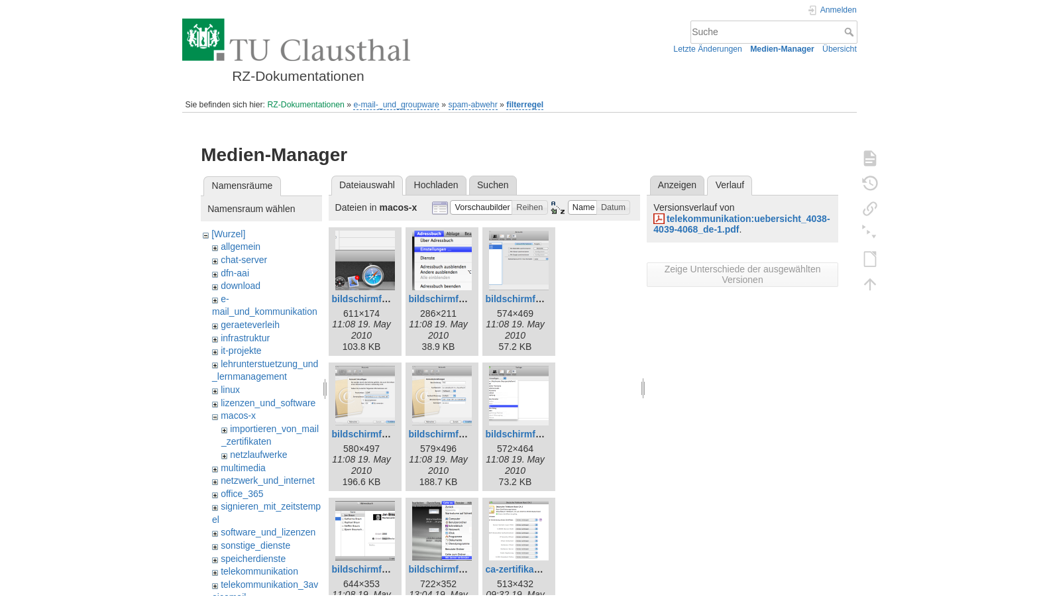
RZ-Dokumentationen (305, 104)
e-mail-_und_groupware (396, 104)
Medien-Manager (782, 49)
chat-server (244, 259)
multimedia (243, 468)
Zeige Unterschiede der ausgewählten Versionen (743, 274)
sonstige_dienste (255, 545)
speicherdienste (253, 558)
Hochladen (436, 185)
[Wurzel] (228, 234)
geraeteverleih (250, 324)
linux (230, 389)
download (240, 285)
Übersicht (839, 49)
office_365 (242, 493)
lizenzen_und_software (268, 403)
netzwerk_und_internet (268, 480)
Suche (850, 31)
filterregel (524, 104)
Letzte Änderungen (707, 49)
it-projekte (241, 350)
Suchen (492, 185)
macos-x (238, 415)
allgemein (240, 246)
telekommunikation (259, 571)
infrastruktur (245, 338)
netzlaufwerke (258, 454)
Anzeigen (677, 185)
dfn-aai (235, 273)
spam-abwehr (473, 104)
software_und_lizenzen (268, 532)
